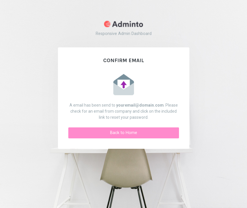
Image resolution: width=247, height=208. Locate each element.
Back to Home (123, 132)
